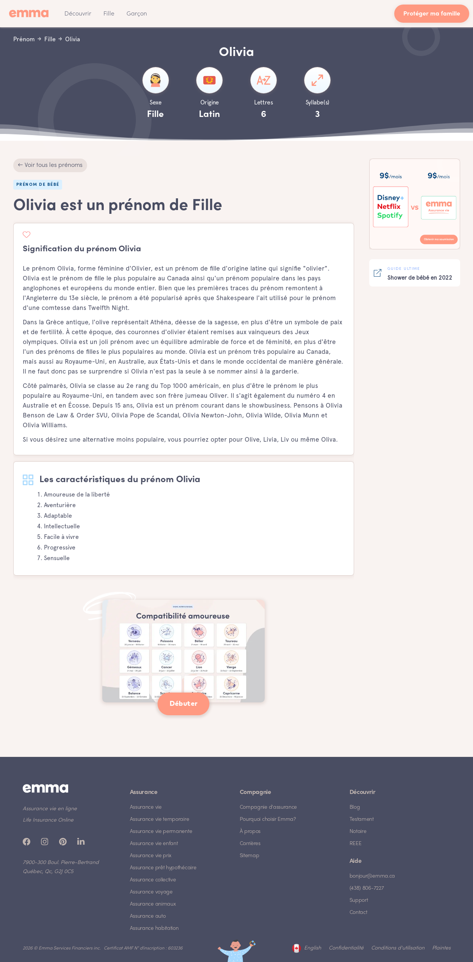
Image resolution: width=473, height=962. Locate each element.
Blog (355, 807)
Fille (108, 14)
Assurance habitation (154, 928)
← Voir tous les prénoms (50, 165)
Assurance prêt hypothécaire (163, 867)
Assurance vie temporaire (159, 819)
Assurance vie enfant (154, 843)
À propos (250, 831)
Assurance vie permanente (161, 831)
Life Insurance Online (48, 820)
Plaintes (441, 948)
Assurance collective (153, 880)
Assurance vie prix (151, 855)
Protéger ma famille (431, 14)
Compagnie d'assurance (268, 807)
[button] (77, 13)
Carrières (250, 843)
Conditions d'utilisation (398, 948)
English (312, 948)
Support (359, 900)
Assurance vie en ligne (50, 808)
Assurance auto (148, 916)
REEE (356, 843)
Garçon (136, 14)
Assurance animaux (153, 904)
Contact (358, 912)
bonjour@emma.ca (372, 876)
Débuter (184, 703)
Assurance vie (146, 807)
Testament (362, 819)
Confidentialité (346, 948)
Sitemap (249, 855)
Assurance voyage (151, 892)
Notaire (358, 831)
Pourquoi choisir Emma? (268, 819)
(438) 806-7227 (367, 888)
